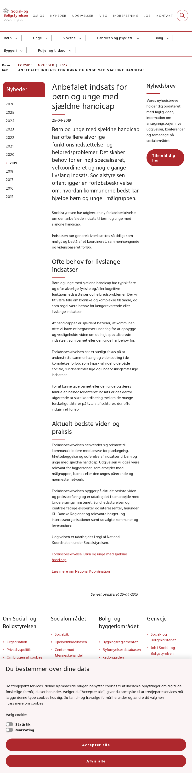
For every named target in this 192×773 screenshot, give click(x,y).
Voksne (69, 37)
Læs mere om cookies (25, 703)
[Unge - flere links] (47, 38)
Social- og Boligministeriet (163, 637)
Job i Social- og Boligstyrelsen (163, 650)
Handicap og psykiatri (115, 37)
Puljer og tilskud (52, 50)
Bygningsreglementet (120, 641)
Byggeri (10, 50)
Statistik (22, 724)
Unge (37, 37)
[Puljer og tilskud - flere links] (70, 50)
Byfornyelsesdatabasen (122, 649)
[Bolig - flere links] (168, 38)
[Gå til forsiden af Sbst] (14, 15)
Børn (8, 37)
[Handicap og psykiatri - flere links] (138, 38)
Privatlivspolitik (19, 649)
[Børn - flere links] (17, 38)
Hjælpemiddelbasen (71, 641)
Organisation (17, 641)
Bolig (159, 37)
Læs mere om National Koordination (81, 571)
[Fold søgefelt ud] (182, 15)
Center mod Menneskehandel (69, 652)
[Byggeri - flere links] (22, 50)
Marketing (24, 730)
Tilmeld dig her (163, 158)
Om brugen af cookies (24, 657)
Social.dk (62, 634)
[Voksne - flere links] (80, 38)
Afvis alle (96, 761)
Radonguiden (113, 657)
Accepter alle (96, 744)
